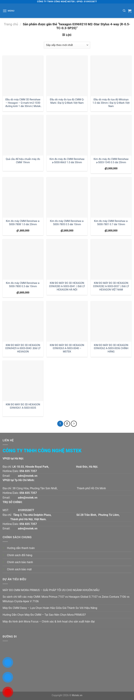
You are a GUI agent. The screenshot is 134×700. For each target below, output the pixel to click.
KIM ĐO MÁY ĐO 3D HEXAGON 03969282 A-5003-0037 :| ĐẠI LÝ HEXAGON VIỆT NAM (111, 286)
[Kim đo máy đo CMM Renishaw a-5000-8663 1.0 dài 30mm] (67, 135)
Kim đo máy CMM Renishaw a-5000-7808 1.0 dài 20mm (23, 223)
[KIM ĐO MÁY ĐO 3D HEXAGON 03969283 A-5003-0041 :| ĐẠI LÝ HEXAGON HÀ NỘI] (67, 259)
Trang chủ (11, 24)
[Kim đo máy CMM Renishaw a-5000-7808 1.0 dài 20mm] (23, 197)
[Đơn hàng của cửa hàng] (67, 45)
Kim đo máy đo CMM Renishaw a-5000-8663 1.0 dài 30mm (67, 161)
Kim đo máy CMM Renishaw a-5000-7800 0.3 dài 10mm (23, 285)
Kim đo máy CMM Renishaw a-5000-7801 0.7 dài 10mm (111, 223)
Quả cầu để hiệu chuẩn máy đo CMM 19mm (23, 161)
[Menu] (8, 10)
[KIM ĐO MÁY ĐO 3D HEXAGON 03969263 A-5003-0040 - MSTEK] (67, 321)
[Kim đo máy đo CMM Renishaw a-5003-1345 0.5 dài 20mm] (111, 135)
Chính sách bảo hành (20, 562)
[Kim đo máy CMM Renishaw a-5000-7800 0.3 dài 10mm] (23, 259)
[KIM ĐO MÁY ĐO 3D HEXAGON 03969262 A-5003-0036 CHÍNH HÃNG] (111, 321)
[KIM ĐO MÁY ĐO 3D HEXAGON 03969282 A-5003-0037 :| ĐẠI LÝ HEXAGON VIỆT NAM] (111, 259)
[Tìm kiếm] (124, 10)
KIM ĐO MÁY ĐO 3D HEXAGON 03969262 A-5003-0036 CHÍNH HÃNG (111, 348)
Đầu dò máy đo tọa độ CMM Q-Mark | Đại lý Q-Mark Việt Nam (67, 101)
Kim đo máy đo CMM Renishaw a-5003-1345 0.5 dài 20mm (111, 161)
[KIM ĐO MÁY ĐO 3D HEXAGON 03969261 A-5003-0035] (23, 380)
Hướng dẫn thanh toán (21, 548)
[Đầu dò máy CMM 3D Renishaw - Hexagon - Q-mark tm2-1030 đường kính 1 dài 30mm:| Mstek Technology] (23, 76)
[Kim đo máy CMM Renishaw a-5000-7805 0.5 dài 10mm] (67, 197)
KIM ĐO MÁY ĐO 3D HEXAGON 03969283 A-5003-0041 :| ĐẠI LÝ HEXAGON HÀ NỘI (67, 286)
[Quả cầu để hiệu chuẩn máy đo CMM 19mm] (23, 135)
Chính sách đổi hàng (19, 555)
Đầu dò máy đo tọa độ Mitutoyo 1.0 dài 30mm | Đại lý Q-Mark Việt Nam (111, 103)
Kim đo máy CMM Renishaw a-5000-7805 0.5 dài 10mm (67, 223)
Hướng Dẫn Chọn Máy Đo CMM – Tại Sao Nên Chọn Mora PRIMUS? (44, 614)
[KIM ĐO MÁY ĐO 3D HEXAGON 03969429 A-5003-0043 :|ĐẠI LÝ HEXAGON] (23, 321)
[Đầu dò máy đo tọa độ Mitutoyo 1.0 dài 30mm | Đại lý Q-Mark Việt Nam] (111, 76)
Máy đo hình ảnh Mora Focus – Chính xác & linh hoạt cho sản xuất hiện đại (49, 621)
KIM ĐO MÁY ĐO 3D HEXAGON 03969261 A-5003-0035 (23, 406)
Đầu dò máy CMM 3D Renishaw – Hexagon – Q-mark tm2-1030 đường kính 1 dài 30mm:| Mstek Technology (22, 103)
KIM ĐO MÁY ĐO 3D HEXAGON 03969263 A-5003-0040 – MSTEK (67, 348)
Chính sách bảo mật (19, 569)
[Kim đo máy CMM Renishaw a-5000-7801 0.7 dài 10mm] (111, 197)
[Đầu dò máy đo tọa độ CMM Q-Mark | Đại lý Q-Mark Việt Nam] (67, 76)
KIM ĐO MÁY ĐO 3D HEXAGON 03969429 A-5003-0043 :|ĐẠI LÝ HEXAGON (22, 348)
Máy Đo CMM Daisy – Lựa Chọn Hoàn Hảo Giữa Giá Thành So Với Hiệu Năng (50, 608)
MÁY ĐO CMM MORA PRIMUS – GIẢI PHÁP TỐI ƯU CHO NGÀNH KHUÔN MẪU (51, 590)
